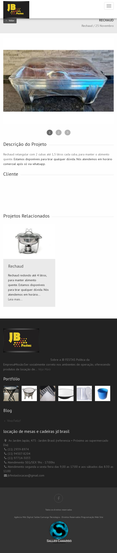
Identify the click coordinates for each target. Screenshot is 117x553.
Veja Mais (44, 369)
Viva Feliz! (14, 421)
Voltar (9, 20)
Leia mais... (15, 299)
